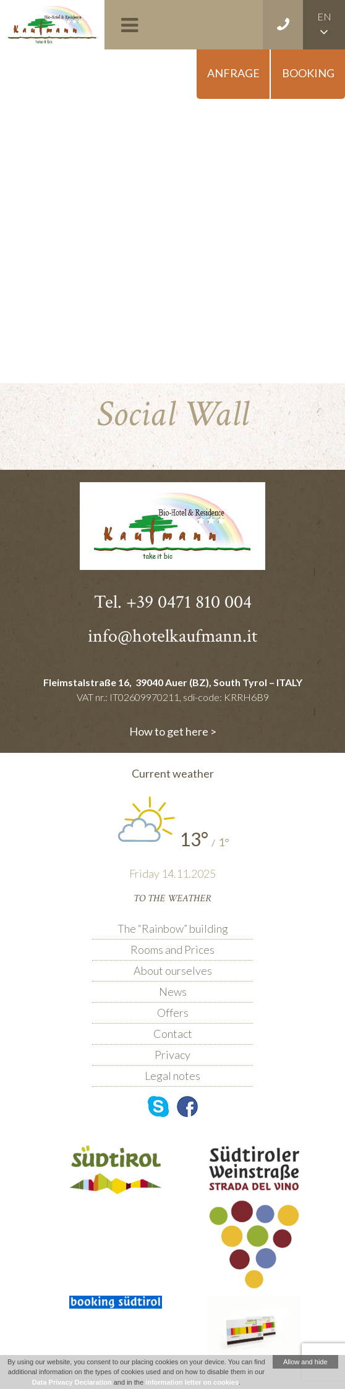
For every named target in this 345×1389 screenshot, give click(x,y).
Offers (173, 1012)
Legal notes (172, 1075)
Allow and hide (305, 1362)
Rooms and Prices (172, 949)
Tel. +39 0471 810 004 (173, 602)
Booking (308, 73)
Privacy (172, 1054)
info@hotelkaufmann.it (172, 636)
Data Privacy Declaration (72, 1382)
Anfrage (233, 73)
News (173, 991)
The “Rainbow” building (172, 928)
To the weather (172, 898)
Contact (172, 1033)
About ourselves (173, 970)
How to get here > (172, 731)
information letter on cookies (192, 1382)
